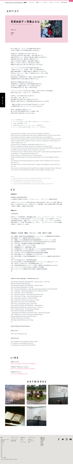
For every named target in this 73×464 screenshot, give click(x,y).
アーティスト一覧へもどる (2, 100)
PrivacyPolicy (15, 459)
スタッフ (2, 444)
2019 (1, 448)
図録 (29, 442)
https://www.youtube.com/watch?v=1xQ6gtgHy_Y (23, 363)
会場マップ (38, 2)
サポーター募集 (3, 457)
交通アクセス (42, 437)
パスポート (45, 2)
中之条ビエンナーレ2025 (5, 439)
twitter (41, 442)
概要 (26, 2)
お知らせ (2, 442)
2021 (1, 447)
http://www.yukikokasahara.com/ (19, 373)
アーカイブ (57, 2)
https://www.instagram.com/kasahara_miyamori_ (23, 368)
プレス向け (42, 440)
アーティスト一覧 (13, 439)
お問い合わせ (64, 2)
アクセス (51, 2)
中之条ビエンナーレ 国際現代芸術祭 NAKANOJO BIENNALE (15, 2)
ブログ (2, 443)
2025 (12, 34)
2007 (1, 456)
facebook (41, 441)
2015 (1, 451)
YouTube (41, 445)
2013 (1, 452)
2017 (1, 449)
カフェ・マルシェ (23, 442)
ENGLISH (71, 0)
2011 (1, 453)
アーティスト (31, 2)
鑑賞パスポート (30, 439)
